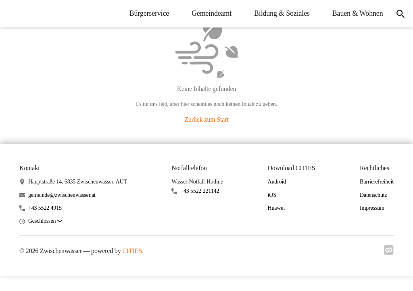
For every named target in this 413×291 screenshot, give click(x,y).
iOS (271, 195)
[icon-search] (399, 14)
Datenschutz (373, 195)
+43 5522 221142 (199, 191)
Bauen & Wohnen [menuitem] (355, 13)
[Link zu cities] (389, 253)
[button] (45, 221)
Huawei (276, 208)
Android (276, 182)
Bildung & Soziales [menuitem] (280, 13)
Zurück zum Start (206, 119)
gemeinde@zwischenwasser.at (62, 195)
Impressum (372, 208)
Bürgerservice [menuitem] (147, 13)
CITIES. (133, 250)
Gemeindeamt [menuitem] (209, 13)
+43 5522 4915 (45, 208)
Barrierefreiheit (377, 182)
